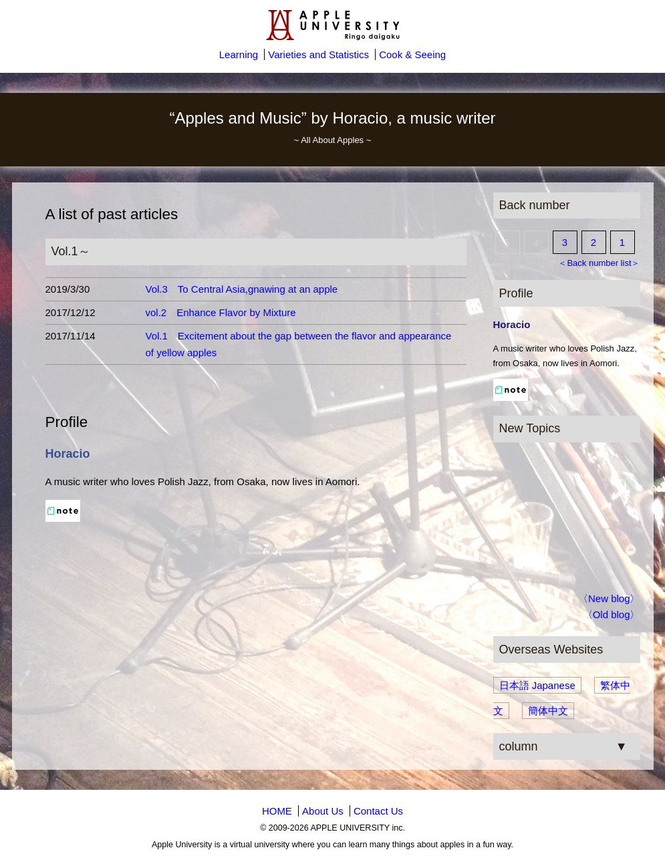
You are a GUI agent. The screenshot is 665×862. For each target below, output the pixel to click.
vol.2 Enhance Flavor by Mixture (221, 312)
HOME (277, 811)
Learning (238, 54)
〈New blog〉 (609, 598)
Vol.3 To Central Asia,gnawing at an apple (242, 289)
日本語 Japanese (537, 685)
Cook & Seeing (412, 54)
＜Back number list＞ (599, 263)
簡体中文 (548, 710)
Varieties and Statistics (318, 54)
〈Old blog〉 (611, 614)
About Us (323, 811)
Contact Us (378, 811)
